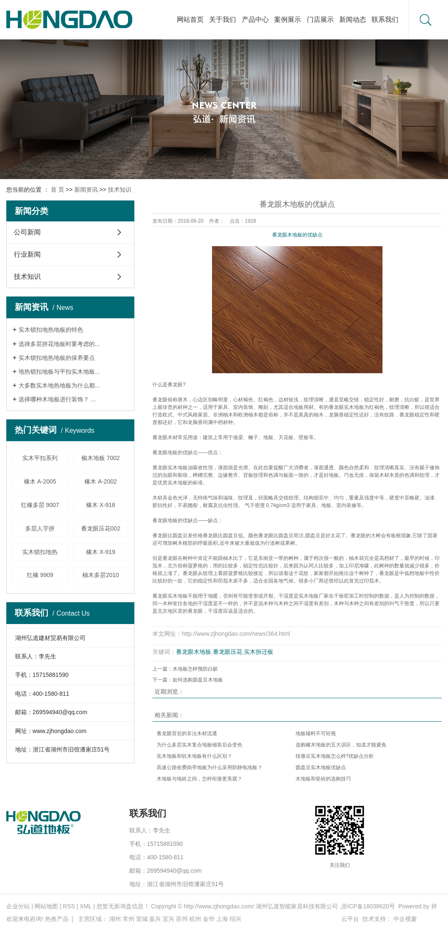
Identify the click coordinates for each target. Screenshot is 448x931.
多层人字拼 (40, 528)
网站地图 (46, 906)
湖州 (115, 918)
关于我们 (222, 19)
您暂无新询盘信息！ (123, 906)
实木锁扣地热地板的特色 (50, 329)
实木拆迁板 (258, 651)
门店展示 (320, 19)
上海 (222, 918)
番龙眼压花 (227, 651)
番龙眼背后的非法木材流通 (187, 733)
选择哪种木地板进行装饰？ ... (57, 399)
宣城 (142, 918)
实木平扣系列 (40, 458)
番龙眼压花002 (100, 528)
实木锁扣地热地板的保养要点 (56, 357)
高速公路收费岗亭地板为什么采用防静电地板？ (209, 767)
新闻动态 (352, 19)
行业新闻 (27, 254)
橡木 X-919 (100, 552)
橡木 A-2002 (100, 481)
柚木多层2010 (100, 575)
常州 (128, 918)
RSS (69, 906)
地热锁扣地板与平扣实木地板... (59, 371)
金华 (209, 918)
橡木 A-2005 (40, 481)
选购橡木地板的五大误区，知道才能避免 (341, 745)
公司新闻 (27, 232)
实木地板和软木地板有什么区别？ (194, 756)
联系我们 (385, 19)
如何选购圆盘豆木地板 (198, 680)
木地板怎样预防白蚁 (195, 669)
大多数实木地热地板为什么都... (59, 385)
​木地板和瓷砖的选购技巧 (323, 779)
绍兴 (235, 918)
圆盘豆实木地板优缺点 (321, 767)
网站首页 (190, 19)
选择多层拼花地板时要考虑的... (59, 344)
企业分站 (18, 906)
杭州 (195, 918)
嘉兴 (155, 918)
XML (86, 906)
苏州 (182, 918)
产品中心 (255, 19)
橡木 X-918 (100, 505)
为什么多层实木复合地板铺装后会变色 (199, 745)
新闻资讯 (86, 189)
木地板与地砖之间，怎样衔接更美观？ (199, 779)
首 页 (57, 189)
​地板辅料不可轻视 (316, 733)
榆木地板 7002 (100, 458)
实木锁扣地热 (40, 552)
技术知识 (119, 189)
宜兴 (168, 918)
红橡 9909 (40, 575)
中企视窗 (405, 918)
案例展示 (287, 19)
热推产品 (56, 918)
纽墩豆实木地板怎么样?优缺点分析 (335, 756)
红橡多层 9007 (40, 505)
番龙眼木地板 (193, 651)
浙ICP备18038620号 (368, 906)
